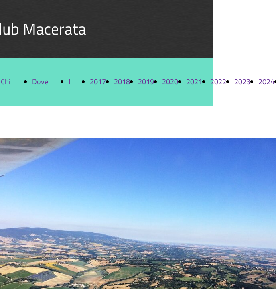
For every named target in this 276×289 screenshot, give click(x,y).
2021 (194, 81)
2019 (146, 81)
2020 (170, 81)
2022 (218, 81)
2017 (98, 81)
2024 (266, 81)
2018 (122, 81)
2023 (242, 81)
